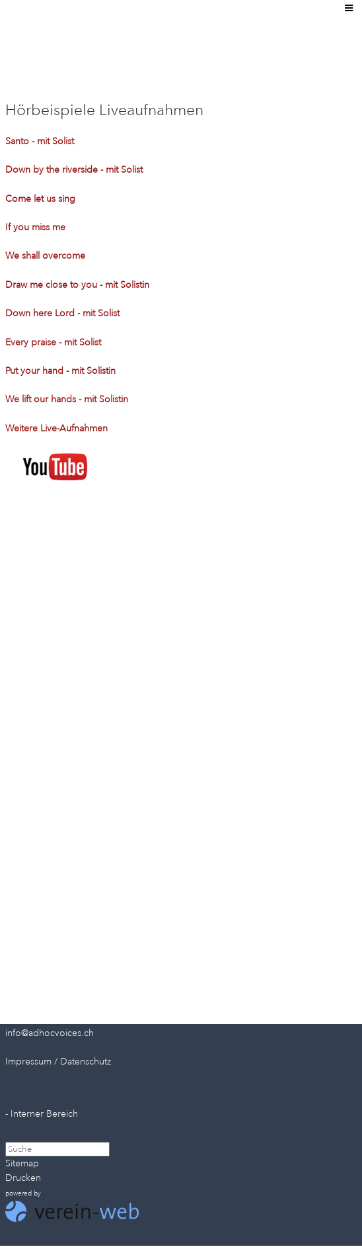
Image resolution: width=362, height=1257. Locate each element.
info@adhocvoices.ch (49, 1033)
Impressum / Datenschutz (58, 1061)
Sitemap (22, 1163)
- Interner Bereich (41, 1113)
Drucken (23, 1178)
